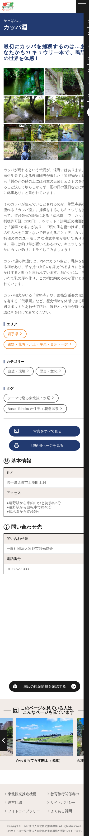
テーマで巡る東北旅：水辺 (31, 398)
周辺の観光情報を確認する (44, 686)
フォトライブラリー (22, 811)
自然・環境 (19, 371)
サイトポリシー (60, 802)
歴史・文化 (51, 371)
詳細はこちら (26, 720)
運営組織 (13, 802)
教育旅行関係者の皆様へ (65, 794)
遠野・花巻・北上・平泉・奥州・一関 (40, 344)
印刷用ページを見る (39, 445)
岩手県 (15, 334)
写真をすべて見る (38, 431)
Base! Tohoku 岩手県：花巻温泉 (35, 409)
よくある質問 (59, 811)
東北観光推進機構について (23, 794)
